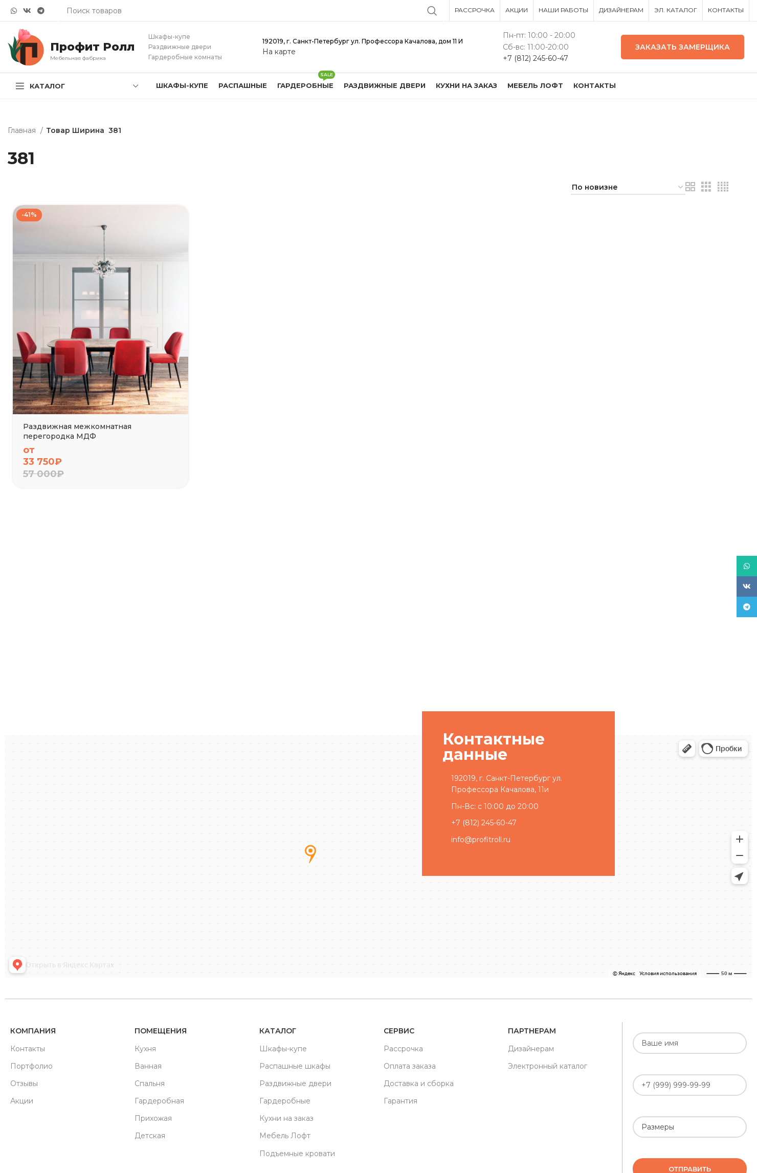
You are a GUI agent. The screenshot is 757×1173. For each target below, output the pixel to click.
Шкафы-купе (283, 1048)
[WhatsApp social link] (14, 10)
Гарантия (400, 1101)
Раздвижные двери (295, 1083)
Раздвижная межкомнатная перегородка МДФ (77, 431)
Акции (21, 1101)
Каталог (277, 1030)
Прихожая (153, 1118)
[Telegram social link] (41, 10)
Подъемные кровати (297, 1153)
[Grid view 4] (723, 187)
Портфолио (31, 1066)
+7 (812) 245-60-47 (535, 58)
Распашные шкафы (294, 1066)
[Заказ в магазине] (628, 188)
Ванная (148, 1066)
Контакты (27, 1048)
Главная (23, 130)
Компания (33, 1030)
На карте (279, 51)
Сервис (399, 1030)
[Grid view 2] (690, 187)
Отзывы (24, 1083)
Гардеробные (284, 1101)
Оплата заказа (410, 1066)
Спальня (150, 1083)
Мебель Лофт (284, 1135)
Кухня (145, 1048)
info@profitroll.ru (480, 839)
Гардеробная (159, 1101)
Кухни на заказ (286, 1118)
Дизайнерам (531, 1048)
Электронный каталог (547, 1066)
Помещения (161, 1030)
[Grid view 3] (706, 187)
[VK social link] (27, 10)
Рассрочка (403, 1048)
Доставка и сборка (419, 1083)
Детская (150, 1135)
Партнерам (532, 1030)
